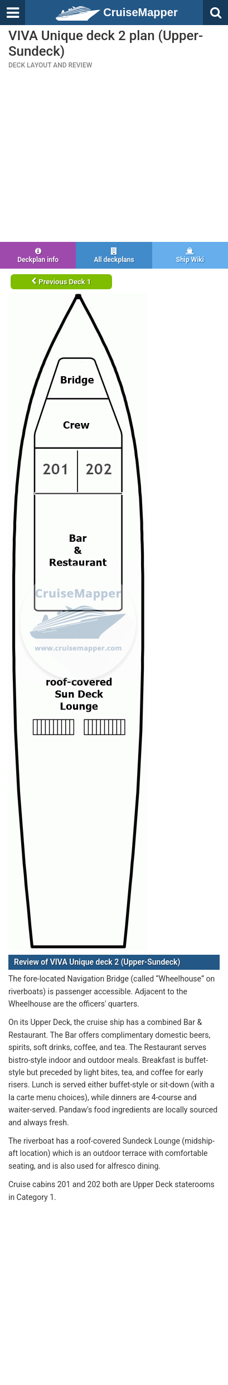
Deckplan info (38, 255)
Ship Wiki (190, 255)
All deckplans (114, 255)
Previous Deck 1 (61, 282)
